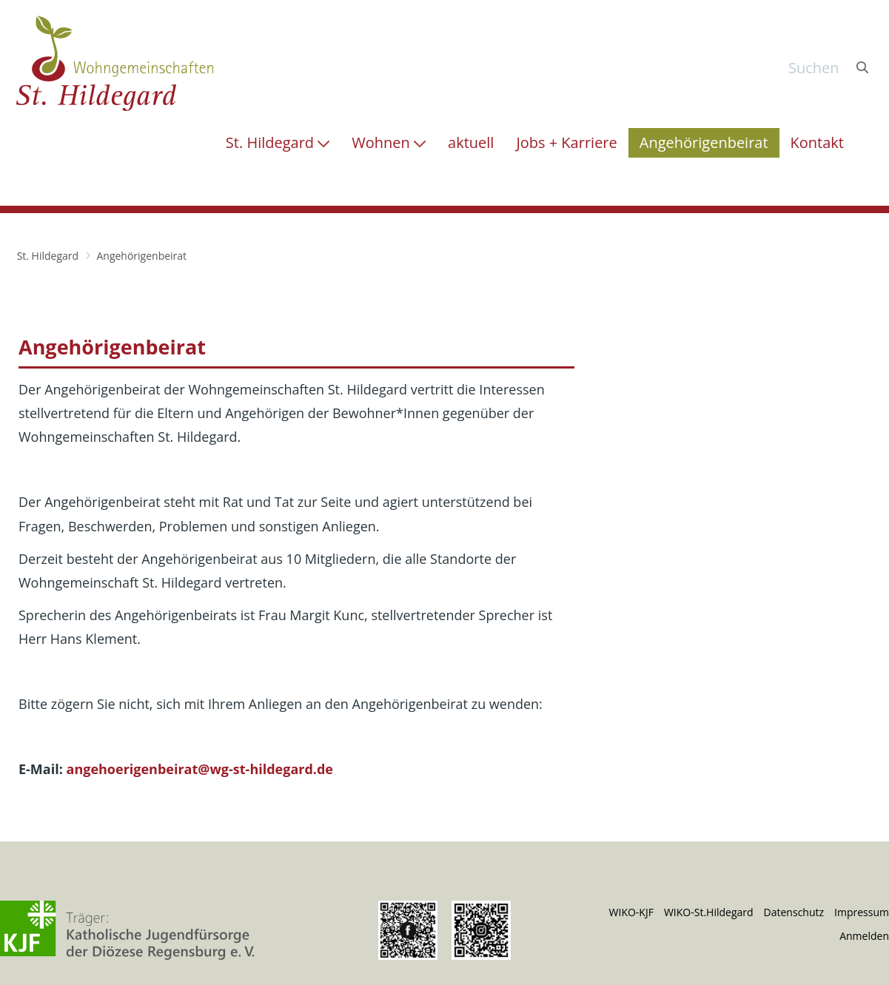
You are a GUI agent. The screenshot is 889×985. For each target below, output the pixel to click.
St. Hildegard (47, 256)
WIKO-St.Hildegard (709, 912)
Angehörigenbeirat (141, 256)
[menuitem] (277, 143)
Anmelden (864, 936)
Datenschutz (794, 912)
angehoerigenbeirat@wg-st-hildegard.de (200, 769)
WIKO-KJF (631, 912)
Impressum (861, 912)
